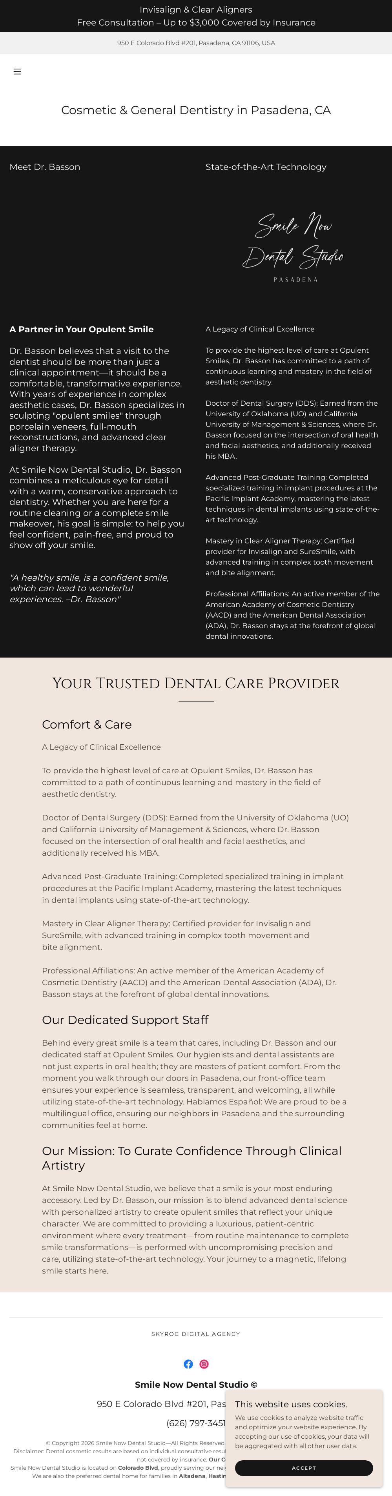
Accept (304, 1473)
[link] (188, 1364)
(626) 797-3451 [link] (196, 1423)
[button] (17, 71)
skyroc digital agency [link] (195, 1333)
